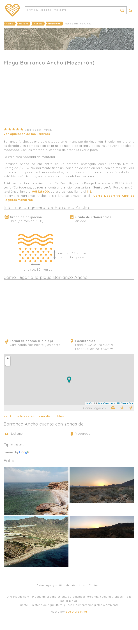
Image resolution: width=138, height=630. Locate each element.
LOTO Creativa (76, 611)
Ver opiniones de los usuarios (27, 134)
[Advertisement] (69, 99)
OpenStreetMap (106, 403)
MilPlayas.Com (125, 403)
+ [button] (8, 358)
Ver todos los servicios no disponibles (34, 416)
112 (89, 191)
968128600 (40, 191)
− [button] (8, 363)
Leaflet (89, 403)
